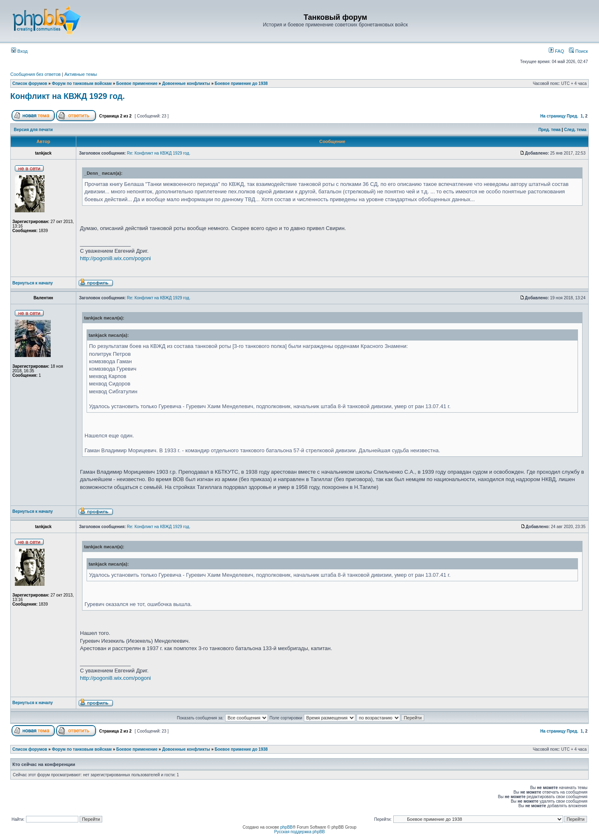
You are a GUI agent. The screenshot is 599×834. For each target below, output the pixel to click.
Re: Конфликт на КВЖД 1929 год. (158, 153)
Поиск (578, 51)
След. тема (575, 129)
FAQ (556, 51)
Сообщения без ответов (35, 74)
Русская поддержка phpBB (299, 831)
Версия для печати (33, 129)
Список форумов (29, 83)
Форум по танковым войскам (82, 83)
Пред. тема (549, 129)
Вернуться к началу (32, 283)
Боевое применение (136, 83)
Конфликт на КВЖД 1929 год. (67, 96)
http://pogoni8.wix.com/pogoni (115, 258)
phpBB (286, 827)
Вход (19, 51)
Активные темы (80, 74)
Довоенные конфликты (186, 83)
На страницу (553, 116)
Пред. (572, 116)
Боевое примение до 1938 (241, 83)
